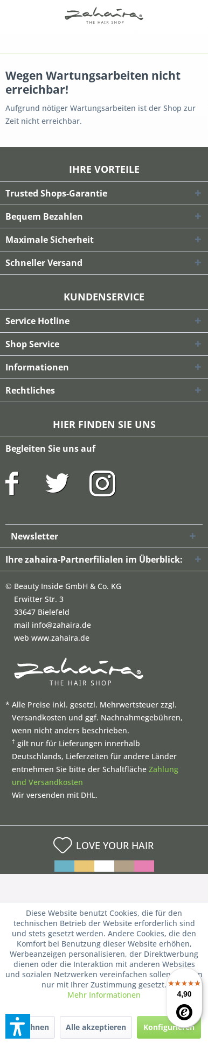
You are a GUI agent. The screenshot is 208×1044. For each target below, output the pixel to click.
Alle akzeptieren (96, 1027)
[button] (17, 1026)
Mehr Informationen (104, 995)
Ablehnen (31, 1027)
